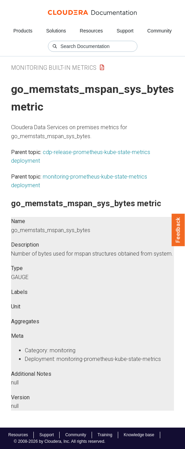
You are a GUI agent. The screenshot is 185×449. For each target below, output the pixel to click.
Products (22, 31)
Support (124, 31)
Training (104, 434)
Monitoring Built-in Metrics (53, 67)
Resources (91, 31)
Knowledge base (139, 434)
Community (159, 31)
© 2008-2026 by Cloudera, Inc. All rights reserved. (59, 441)
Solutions (56, 31)
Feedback (178, 230)
